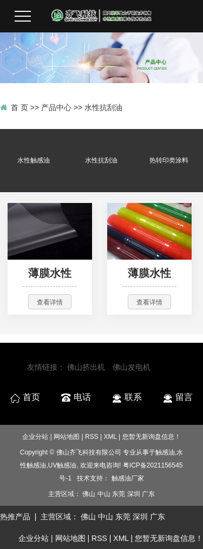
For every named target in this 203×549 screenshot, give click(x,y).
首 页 (19, 107)
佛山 (88, 494)
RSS (92, 436)
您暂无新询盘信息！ (169, 538)
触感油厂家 (128, 478)
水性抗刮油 (103, 107)
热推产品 (15, 516)
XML (110, 436)
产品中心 (56, 107)
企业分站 (35, 436)
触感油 (165, 452)
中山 (103, 494)
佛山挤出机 (86, 367)
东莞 (118, 494)
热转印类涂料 (168, 160)
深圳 (133, 494)
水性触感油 (33, 160)
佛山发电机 (131, 367)
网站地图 (67, 436)
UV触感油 (62, 465)
